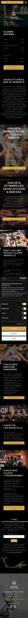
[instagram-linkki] (16, 606)
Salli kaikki (14, 328)
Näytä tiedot (20, 324)
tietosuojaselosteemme (15, 552)
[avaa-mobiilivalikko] (25, 2)
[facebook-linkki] (12, 606)
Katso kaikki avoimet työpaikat (14, 508)
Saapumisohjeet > (14, 596)
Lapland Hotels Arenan (10, 88)
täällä (6, 266)
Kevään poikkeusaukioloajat (14, 67)
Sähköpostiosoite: (14, 534)
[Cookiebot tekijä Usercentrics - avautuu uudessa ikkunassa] (20, 278)
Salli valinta (14, 333)
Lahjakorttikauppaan (14, 443)
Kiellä (14, 338)
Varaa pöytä (12, 2)
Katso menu (14, 168)
